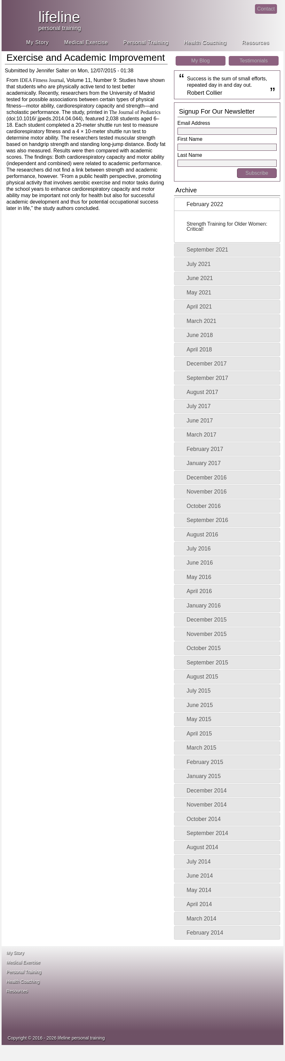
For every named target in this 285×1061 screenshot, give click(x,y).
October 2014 (203, 819)
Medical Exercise (86, 42)
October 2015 (203, 648)
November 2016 (206, 491)
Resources (255, 42)
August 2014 (202, 847)
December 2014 (206, 790)
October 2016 (203, 506)
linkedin (246, 14)
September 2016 (207, 520)
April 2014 (199, 904)
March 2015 (201, 747)
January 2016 (203, 605)
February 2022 (204, 204)
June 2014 (199, 875)
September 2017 (207, 378)
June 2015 (199, 705)
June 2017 (199, 420)
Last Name (190, 155)
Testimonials (254, 60)
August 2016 (202, 534)
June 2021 (199, 278)
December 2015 (206, 619)
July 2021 (198, 264)
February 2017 (204, 449)
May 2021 (198, 292)
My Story (37, 42)
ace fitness (181, 965)
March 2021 (201, 321)
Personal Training (146, 42)
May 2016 (198, 577)
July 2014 (198, 861)
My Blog (200, 60)
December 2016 (206, 477)
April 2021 (199, 306)
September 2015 (207, 662)
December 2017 (206, 363)
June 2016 (199, 562)
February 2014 (204, 932)
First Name (190, 139)
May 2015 (198, 719)
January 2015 (203, 776)
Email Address (194, 123)
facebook (233, 14)
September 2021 (207, 249)
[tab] (227, 204)
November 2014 (206, 804)
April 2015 (199, 733)
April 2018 (199, 349)
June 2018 (199, 335)
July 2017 (198, 406)
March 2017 (201, 434)
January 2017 (203, 463)
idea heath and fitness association (174, 1007)
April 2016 (199, 591)
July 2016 (198, 548)
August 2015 (202, 676)
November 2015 (206, 634)
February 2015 (204, 762)
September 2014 (207, 833)
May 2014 (198, 890)
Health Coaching (205, 42)
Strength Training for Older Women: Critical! (226, 226)
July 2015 (198, 690)
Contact (266, 9)
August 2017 (202, 392)
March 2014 (201, 918)
